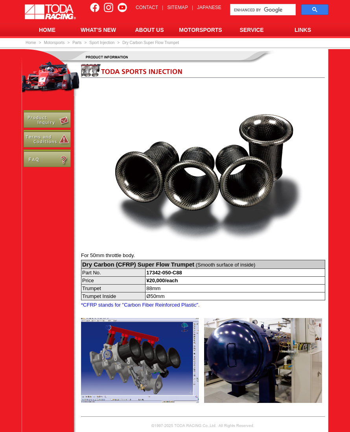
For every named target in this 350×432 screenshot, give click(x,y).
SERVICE (251, 30)
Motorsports (54, 42)
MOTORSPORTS (200, 30)
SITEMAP (177, 7)
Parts (76, 42)
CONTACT (147, 7)
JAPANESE (209, 7)
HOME (47, 30)
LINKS (303, 30)
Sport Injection (101, 42)
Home (31, 42)
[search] (262, 9)
